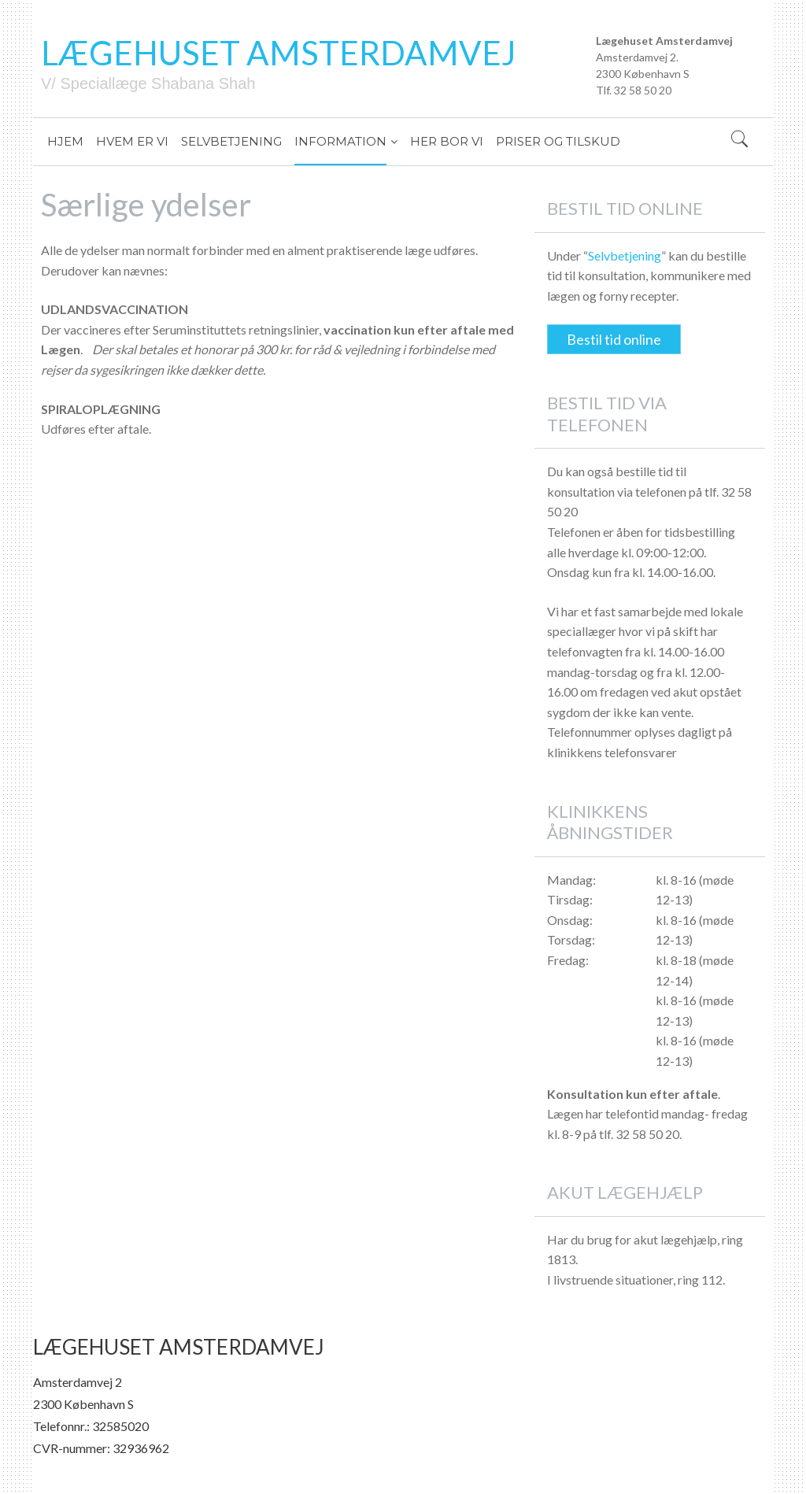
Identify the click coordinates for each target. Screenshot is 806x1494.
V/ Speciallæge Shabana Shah (148, 83)
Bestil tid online (614, 339)
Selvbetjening (624, 255)
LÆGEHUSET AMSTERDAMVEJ (278, 52)
